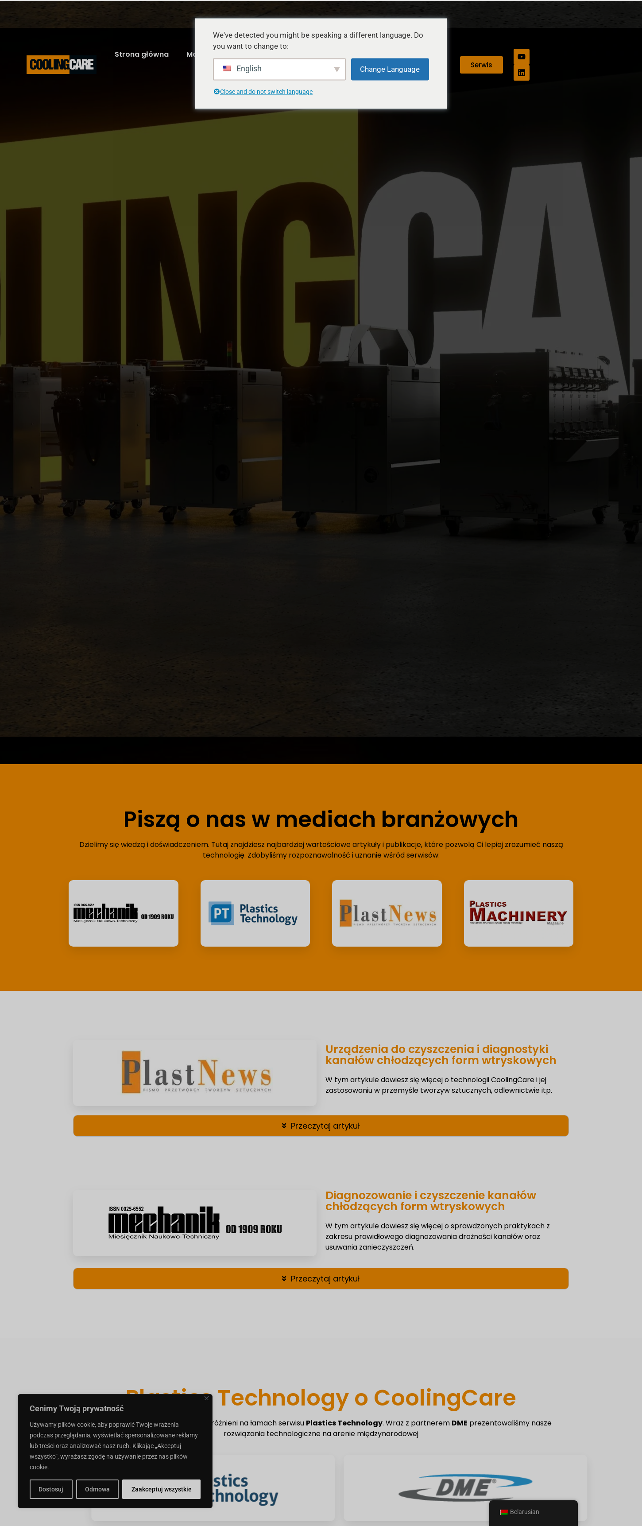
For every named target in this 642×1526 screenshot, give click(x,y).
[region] (115, 1451)
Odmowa (97, 1489)
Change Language (390, 68)
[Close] (207, 1398)
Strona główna (142, 54)
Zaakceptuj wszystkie (161, 1489)
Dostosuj (51, 1489)
